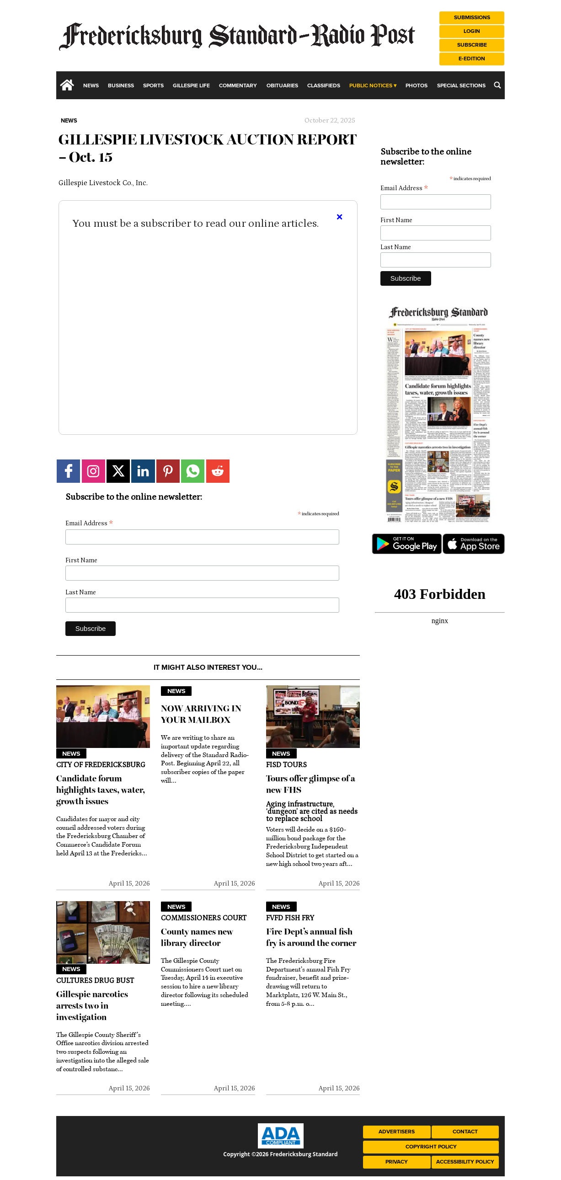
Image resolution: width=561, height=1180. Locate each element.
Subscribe (472, 45)
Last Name (80, 592)
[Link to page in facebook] (68, 471)
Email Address (89, 523)
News (91, 85)
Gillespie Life (191, 85)
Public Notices (370, 85)
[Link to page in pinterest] (168, 471)
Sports (153, 85)
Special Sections (461, 85)
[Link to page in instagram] (93, 471)
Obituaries (282, 85)
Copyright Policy (431, 1146)
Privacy (396, 1162)
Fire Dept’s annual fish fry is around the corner (311, 937)
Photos (416, 85)
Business (121, 85)
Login (472, 31)
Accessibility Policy (465, 1162)
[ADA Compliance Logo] (281, 1146)
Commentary (238, 85)
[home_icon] (67, 85)
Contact (465, 1131)
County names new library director (197, 937)
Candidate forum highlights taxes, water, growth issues (100, 789)
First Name (81, 560)
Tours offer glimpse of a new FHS (310, 784)
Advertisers (397, 1131)
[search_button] (497, 85)
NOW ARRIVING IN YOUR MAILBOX (201, 714)
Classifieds (323, 85)
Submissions (472, 17)
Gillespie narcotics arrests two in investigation (92, 1005)
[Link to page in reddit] (218, 471)
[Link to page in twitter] (118, 471)
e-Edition (472, 58)
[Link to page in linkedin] (143, 471)
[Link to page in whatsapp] (192, 471)
